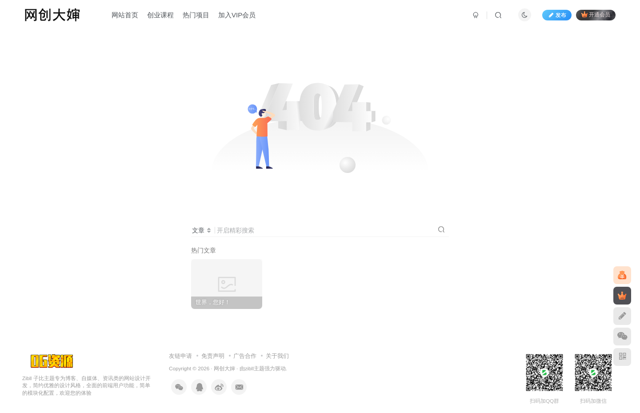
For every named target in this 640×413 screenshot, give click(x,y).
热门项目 (196, 15)
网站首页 (125, 15)
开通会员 (595, 14)
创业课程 (160, 15)
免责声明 (212, 356)
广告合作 (244, 356)
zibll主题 (254, 368)
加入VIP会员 (237, 15)
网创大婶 (224, 368)
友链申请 (180, 356)
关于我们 (277, 356)
